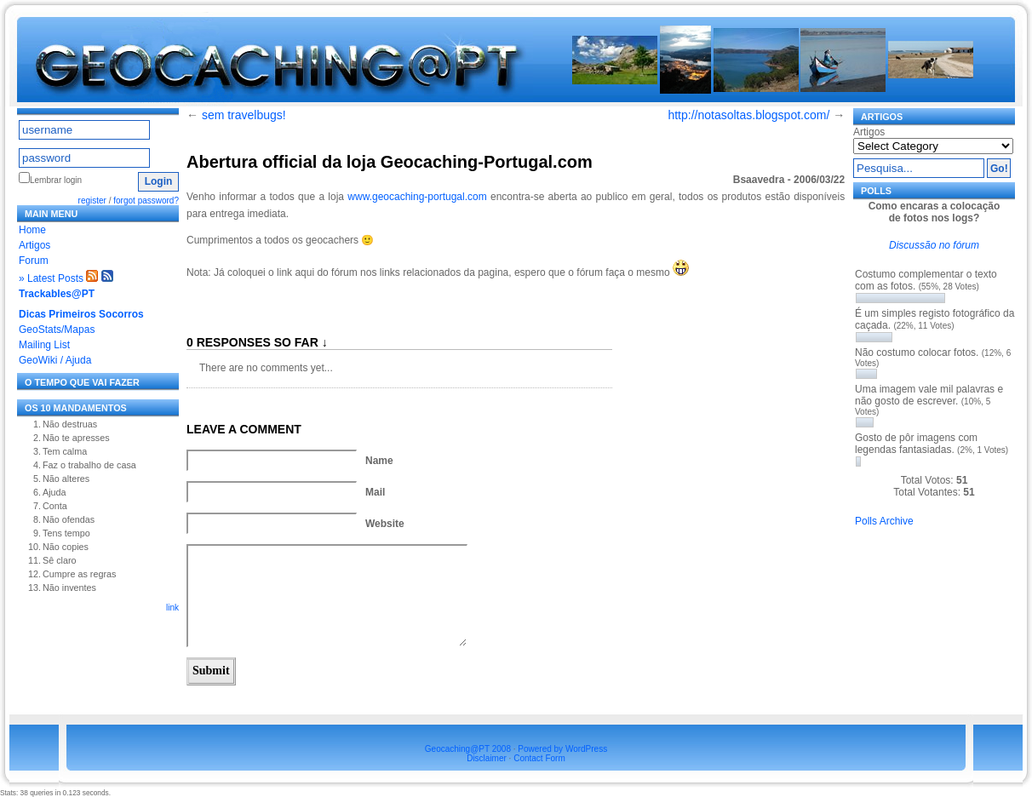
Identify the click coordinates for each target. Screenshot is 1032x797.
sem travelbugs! (244, 115)
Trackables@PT (57, 294)
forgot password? (146, 200)
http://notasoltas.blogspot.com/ (748, 115)
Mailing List (44, 345)
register (92, 200)
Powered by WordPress (562, 749)
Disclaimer (487, 758)
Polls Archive (884, 521)
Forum (34, 261)
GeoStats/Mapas (57, 329)
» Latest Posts (51, 278)
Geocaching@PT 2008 (468, 749)
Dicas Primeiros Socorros (81, 314)
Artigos (34, 245)
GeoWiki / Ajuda (55, 360)
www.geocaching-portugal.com (418, 197)
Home (32, 230)
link (172, 607)
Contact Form (539, 758)
